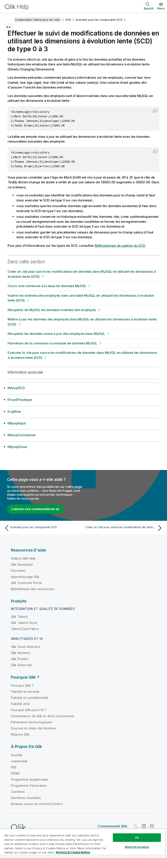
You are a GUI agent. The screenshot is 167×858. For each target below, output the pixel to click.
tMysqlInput (17, 423)
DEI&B (15, 773)
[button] (155, 110)
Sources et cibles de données (33, 728)
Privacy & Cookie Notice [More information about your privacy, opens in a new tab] (73, 852)
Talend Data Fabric (25, 629)
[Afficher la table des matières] (8, 19)
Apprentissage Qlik (25, 577)
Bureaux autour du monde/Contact (37, 804)
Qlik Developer (22, 564)
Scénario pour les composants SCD (99, 19)
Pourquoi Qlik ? (22, 685)
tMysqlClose (17, 447)
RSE (14, 767)
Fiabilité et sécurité (25, 691)
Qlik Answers (20, 653)
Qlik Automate (21, 665)
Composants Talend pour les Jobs (37, 19)
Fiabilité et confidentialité (29, 698)
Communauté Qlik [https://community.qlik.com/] (112, 826)
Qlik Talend (19, 616)
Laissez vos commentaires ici (35, 509)
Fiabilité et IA (20, 704)
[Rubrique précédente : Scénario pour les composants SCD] (42, 528)
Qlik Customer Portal (26, 583)
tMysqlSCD (16, 388)
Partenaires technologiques (31, 722)
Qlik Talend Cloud (24, 623)
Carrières (18, 791)
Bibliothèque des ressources (32, 589)
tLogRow (14, 411)
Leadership (19, 761)
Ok (137, 837)
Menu (161, 8)
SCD (68, 19)
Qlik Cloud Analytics (25, 647)
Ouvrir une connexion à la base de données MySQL (47, 286)
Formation (18, 570)
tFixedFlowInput (20, 400)
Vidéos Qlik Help (23, 558)
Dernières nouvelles (26, 798)
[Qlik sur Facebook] (152, 825)
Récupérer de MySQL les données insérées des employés (52, 310)
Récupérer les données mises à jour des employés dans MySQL (56, 334)
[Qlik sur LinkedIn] (143, 825)
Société (16, 755)
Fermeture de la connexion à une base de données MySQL (52, 343)
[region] (82, 843)
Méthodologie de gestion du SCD (120, 245)
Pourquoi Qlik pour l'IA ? (29, 710)
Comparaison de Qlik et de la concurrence (42, 716)
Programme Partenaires (29, 785)
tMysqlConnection (22, 435)
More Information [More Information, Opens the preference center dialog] (137, 847)
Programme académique (29, 779)
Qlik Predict (19, 659)
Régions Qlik (20, 734)
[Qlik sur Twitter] (135, 825)
